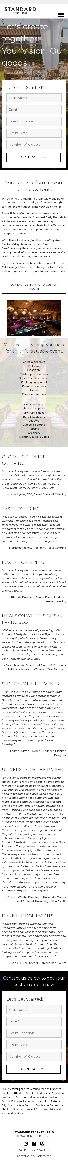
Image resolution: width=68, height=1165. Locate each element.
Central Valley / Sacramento (34, 1155)
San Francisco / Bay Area (34, 1150)
